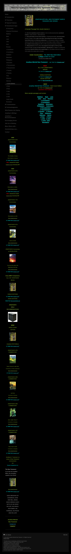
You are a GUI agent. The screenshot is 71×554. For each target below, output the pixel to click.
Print (5, 534)
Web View (65, 534)
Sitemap (9, 534)
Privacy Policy (6, 538)
